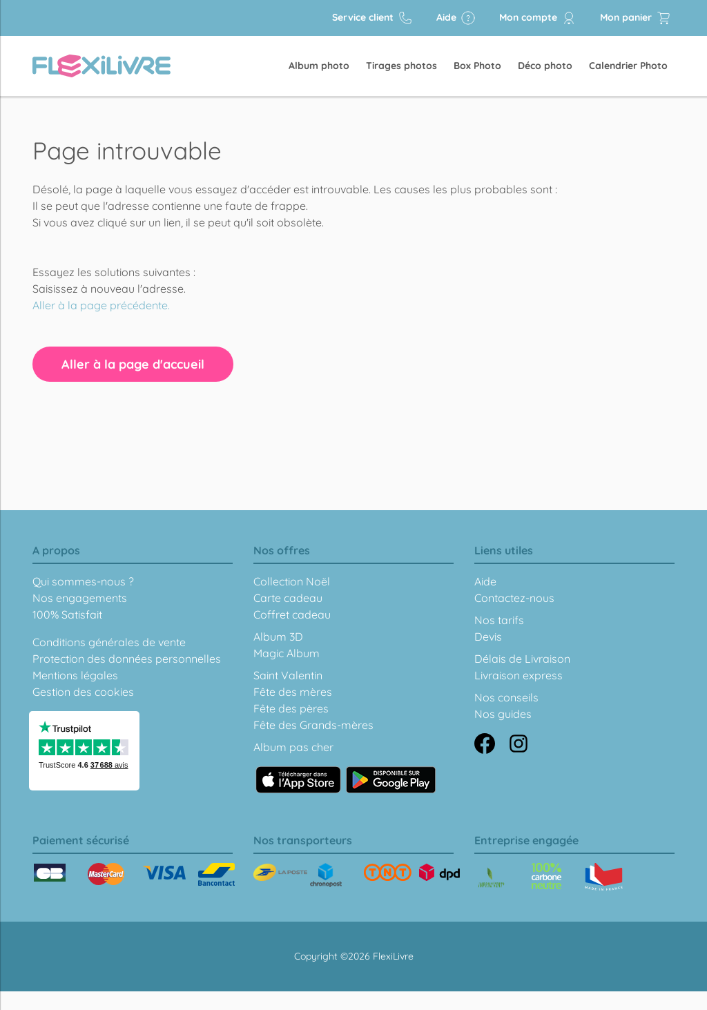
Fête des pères (291, 708)
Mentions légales (75, 675)
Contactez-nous (514, 598)
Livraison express (518, 675)
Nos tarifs (499, 620)
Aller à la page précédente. (101, 305)
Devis (488, 636)
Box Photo (477, 65)
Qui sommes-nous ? (83, 581)
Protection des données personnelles (126, 659)
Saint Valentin (287, 675)
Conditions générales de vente (109, 642)
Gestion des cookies (83, 692)
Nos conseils (506, 697)
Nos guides (503, 714)
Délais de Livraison (522, 659)
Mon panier (635, 18)
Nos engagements (79, 598)
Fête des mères (292, 692)
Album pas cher (293, 747)
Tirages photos (401, 65)
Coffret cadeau (292, 614)
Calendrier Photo (628, 65)
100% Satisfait (67, 614)
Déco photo (545, 65)
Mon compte (538, 18)
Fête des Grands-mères (313, 725)
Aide (456, 18)
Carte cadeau (287, 598)
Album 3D (278, 636)
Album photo (319, 65)
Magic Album (286, 653)
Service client (372, 18)
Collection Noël (291, 581)
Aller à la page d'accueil (132, 364)
